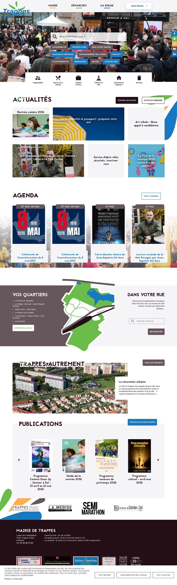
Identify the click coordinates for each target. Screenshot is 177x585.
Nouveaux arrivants (63, 54)
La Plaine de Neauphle (24, 301)
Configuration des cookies (133, 575)
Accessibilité (59, 47)
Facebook (174, 33)
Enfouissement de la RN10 (92, 54)
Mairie (53, 6)
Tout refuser (104, 575)
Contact (116, 54)
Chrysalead (154, 508)
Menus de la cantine (58, 84)
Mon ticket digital (101, 47)
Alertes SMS (111, 62)
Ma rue (95, 62)
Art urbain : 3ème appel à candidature (146, 124)
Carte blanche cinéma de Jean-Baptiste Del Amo (110, 256)
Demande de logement (119, 84)
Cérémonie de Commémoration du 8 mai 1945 (30, 258)
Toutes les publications (142, 422)
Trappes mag (26, 508)
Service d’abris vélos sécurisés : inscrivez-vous (106, 160)
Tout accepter (163, 575)
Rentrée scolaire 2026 (30, 112)
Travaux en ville (98, 84)
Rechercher (156, 332)
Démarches (79, 6)
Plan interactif (60, 62)
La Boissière (20, 321)
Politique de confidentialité (13, 579)
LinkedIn (174, 53)
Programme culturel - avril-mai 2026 (139, 479)
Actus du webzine (153, 100)
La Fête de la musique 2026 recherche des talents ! (146, 161)
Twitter (174, 38)
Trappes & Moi (79, 47)
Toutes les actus (127, 100)
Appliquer (55, 36)
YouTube (174, 48)
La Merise (60, 508)
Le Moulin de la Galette (24, 313)
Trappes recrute (78, 84)
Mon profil (137, 6)
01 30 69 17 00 (26, 543)
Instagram (174, 43)
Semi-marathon (93, 508)
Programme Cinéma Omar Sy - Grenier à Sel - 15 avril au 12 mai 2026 (40, 483)
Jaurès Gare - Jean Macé (25, 309)
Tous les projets (154, 363)
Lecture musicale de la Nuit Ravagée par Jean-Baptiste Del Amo (149, 258)
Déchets (139, 83)
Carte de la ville (23, 328)
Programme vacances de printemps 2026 (106, 479)
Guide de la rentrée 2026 (73, 478)
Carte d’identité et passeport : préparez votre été (88, 121)
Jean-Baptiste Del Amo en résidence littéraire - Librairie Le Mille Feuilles (48, 157)
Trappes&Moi (38, 83)
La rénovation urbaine (132, 382)
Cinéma (128, 508)
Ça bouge (107, 6)
